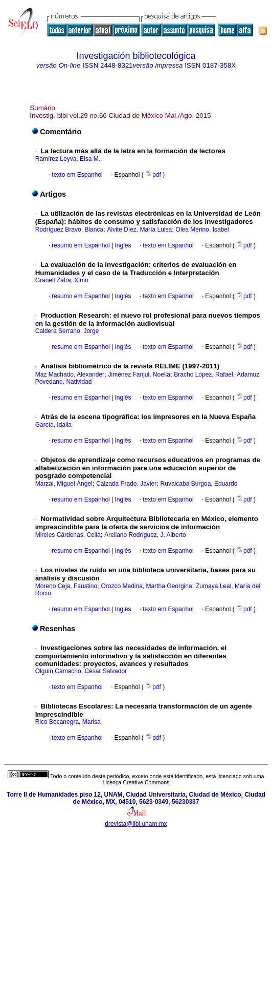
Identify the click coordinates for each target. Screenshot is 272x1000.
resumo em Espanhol (80, 245)
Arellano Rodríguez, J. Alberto (145, 534)
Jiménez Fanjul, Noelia (139, 374)
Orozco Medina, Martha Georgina (146, 586)
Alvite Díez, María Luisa (139, 229)
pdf (154, 174)
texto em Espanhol (77, 174)
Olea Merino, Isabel (202, 229)
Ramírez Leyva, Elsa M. (67, 158)
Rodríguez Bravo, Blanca (69, 229)
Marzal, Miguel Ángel (64, 483)
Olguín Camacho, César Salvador (81, 671)
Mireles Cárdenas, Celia (68, 534)
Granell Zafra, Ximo (61, 280)
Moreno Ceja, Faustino (66, 586)
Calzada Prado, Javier (126, 483)
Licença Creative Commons (136, 782)
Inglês (122, 245)
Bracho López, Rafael (203, 374)
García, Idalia (53, 424)
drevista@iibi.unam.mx (136, 823)
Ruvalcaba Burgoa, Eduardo (199, 483)
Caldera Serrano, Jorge (67, 331)
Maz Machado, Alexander (69, 374)
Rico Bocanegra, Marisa (68, 721)
